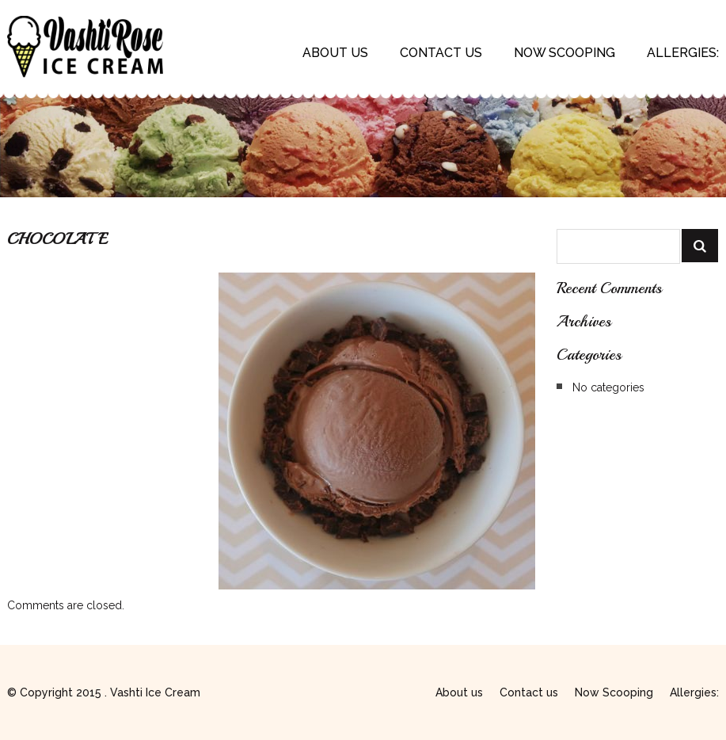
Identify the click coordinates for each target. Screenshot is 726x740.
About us (335, 52)
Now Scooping (564, 52)
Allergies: (683, 52)
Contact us (441, 52)
